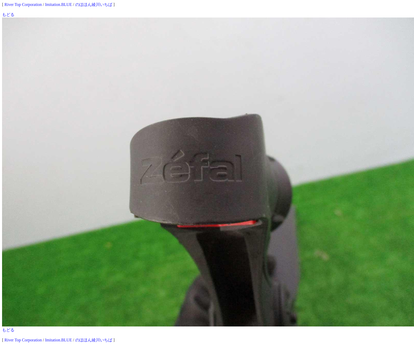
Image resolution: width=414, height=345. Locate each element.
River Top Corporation (23, 4)
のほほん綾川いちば (93, 4)
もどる (8, 14)
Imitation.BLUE (58, 4)
